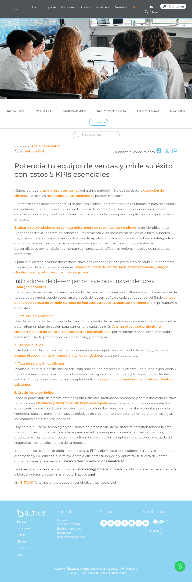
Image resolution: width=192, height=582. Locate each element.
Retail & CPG (43, 111)
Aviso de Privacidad (67, 568)
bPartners (102, 7)
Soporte (50, 7)
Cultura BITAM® (148, 111)
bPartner (22, 541)
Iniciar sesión (173, 6)
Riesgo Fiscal (15, 111)
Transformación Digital (112, 111)
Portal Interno (128, 568)
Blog (136, 7)
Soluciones (68, 7)
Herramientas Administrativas (100, 568)
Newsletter (177, 111)
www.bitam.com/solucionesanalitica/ (93, 461)
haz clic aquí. (85, 474)
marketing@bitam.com (97, 469)
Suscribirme (99, 122)
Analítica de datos (74, 111)
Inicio (35, 7)
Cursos (85, 7)
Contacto (151, 9)
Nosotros (121, 7)
